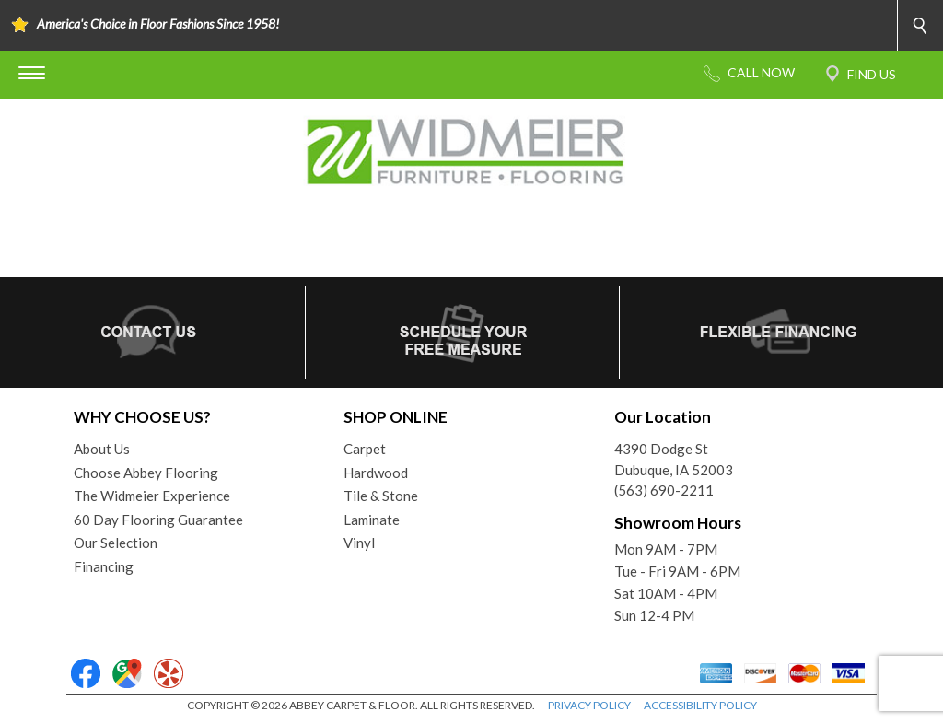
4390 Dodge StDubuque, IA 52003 (673, 459)
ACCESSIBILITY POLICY (700, 705)
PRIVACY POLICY (589, 705)
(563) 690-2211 (664, 490)
